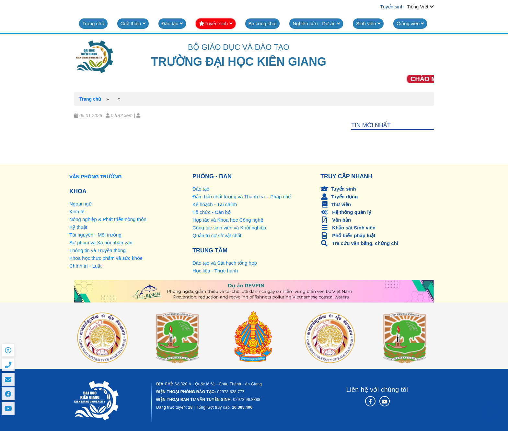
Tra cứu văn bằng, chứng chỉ (359, 243)
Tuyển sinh (391, 6)
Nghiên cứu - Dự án (316, 23)
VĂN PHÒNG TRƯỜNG (95, 176)
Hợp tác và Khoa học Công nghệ (227, 220)
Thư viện (335, 204)
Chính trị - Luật (85, 266)
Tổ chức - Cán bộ (211, 212)
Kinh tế (76, 211)
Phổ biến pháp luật (347, 235)
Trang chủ (93, 23)
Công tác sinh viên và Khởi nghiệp (229, 227)
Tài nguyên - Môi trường (95, 235)
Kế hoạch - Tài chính (214, 204)
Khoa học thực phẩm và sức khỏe (106, 258)
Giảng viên (410, 23)
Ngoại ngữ (80, 203)
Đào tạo (172, 23)
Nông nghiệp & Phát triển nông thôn (107, 219)
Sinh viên (368, 23)
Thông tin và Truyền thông (97, 250)
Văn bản (335, 220)
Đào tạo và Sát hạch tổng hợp (224, 263)
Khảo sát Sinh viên (347, 227)
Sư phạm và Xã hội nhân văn (101, 242)
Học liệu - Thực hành (215, 270)
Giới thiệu (133, 23)
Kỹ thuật (78, 227)
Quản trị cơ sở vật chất (216, 235)
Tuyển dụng (339, 196)
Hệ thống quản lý (345, 212)
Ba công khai (262, 23)
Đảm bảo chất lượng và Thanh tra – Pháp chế (241, 196)
